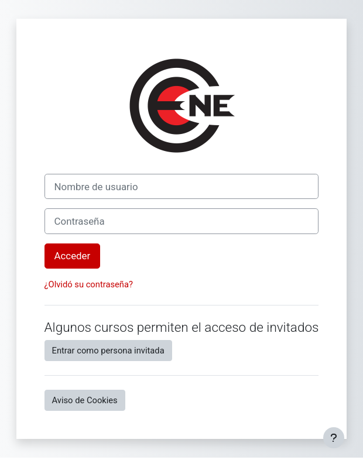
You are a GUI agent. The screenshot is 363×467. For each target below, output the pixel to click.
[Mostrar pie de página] (333, 437)
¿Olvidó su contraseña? (88, 284)
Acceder (72, 256)
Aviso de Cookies (85, 400)
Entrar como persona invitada (108, 350)
